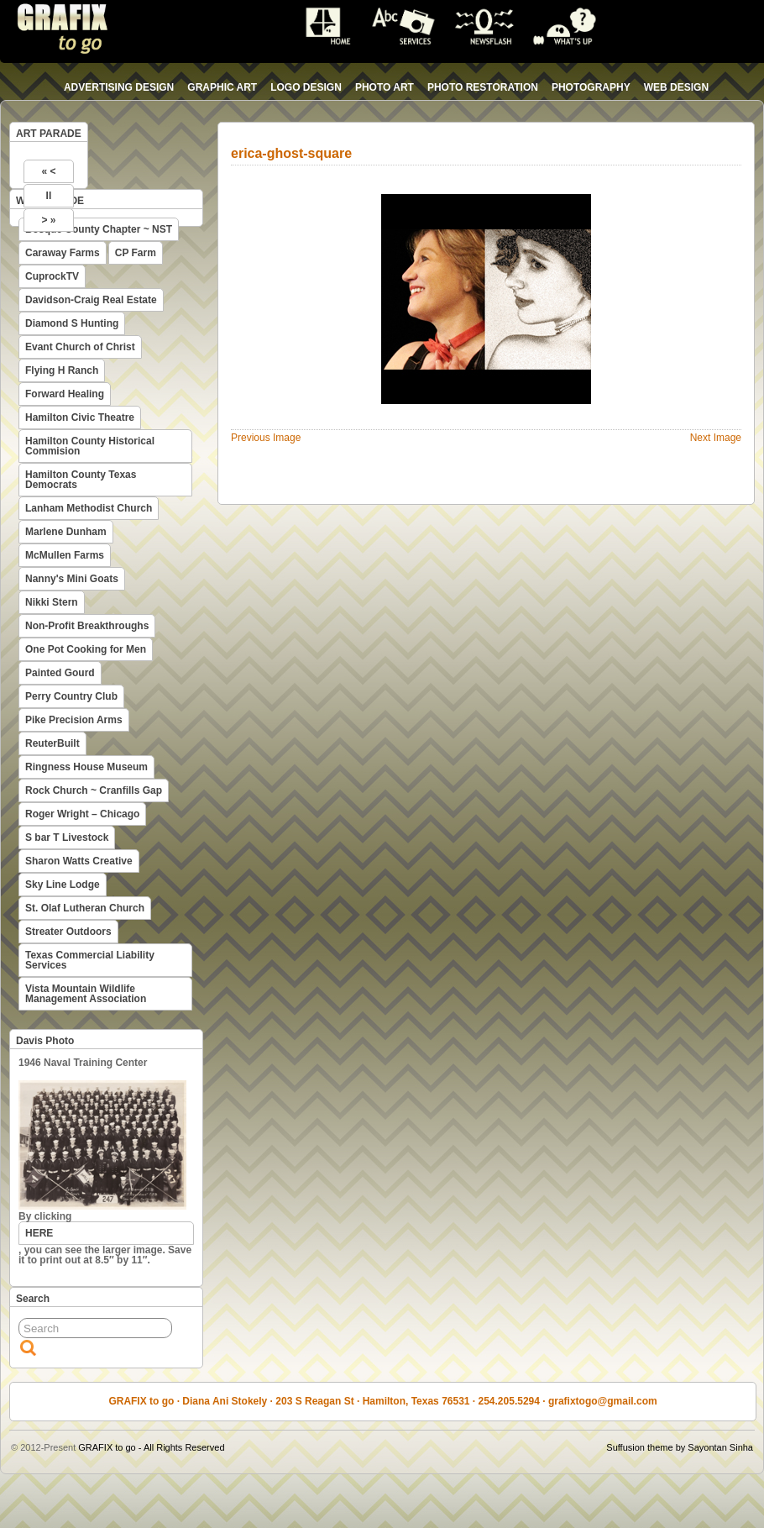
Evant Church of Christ (80, 347)
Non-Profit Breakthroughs (87, 626)
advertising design (119, 87)
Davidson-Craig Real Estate (91, 300)
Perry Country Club (71, 696)
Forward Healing (64, 394)
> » (48, 220)
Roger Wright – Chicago (82, 814)
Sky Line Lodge (62, 884)
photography (591, 87)
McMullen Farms (64, 555)
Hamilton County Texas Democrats (80, 480)
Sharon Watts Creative (79, 861)
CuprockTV (52, 276)
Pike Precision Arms (74, 720)
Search (33, 1299)
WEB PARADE (50, 201)
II (49, 196)
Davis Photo (45, 1041)
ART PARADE (48, 133)
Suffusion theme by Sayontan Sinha (679, 1447)
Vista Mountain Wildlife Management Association (85, 994)
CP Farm (135, 253)
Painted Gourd (60, 673)
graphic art (222, 87)
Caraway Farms (62, 253)
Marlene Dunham (66, 532)
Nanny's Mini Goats (71, 579)
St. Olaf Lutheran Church (84, 908)
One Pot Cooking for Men (85, 649)
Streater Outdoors (68, 931)
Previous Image (266, 438)
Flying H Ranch (61, 370)
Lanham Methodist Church (88, 508)
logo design (306, 87)
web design (676, 87)
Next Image (715, 438)
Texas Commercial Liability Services (89, 960)
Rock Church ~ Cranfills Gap (93, 790)
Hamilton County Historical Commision (89, 446)
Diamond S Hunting (71, 323)
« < (48, 171)
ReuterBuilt (52, 743)
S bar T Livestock (66, 837)
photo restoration (482, 87)
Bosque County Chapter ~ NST (98, 229)
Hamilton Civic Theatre (79, 417)
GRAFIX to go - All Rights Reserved (151, 1447)
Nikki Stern (51, 602)
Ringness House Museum (86, 767)
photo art (384, 87)
